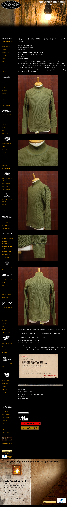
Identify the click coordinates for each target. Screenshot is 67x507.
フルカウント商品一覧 (7, 280)
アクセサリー (5, 166)
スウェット (4, 91)
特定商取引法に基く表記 (7, 445)
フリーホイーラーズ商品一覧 (7, 44)
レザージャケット (6, 48)
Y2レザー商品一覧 (6, 223)
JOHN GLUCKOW (6, 169)
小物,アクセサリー (6, 72)
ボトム (3, 315)
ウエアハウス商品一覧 (7, 309)
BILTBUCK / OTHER (6, 253)
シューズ (4, 163)
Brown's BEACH (5, 299)
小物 (3, 328)
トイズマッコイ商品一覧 (7, 82)
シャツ (3, 101)
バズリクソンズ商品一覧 (7, 382)
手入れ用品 (4, 354)
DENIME (4, 331)
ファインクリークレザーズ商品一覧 (7, 202)
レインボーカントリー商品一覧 (7, 181)
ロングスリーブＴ (6, 54)
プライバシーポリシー (7, 448)
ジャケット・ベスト (6, 419)
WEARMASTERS (6, 256)
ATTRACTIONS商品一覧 (7, 240)
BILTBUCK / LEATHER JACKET (7, 249)
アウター (4, 51)
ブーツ (3, 348)
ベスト (3, 66)
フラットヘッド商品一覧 (7, 412)
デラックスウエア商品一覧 (7, 116)
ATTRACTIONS (5, 259)
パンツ (3, 69)
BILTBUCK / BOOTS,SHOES (5, 244)
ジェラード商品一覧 (6, 145)
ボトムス (4, 160)
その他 (3, 212)
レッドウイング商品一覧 (7, 345)
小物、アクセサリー (6, 229)
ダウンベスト (5, 188)
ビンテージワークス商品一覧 (7, 270)
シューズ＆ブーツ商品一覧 (7, 364)
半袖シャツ (4, 63)
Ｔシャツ (4, 57)
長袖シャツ (4, 60)
